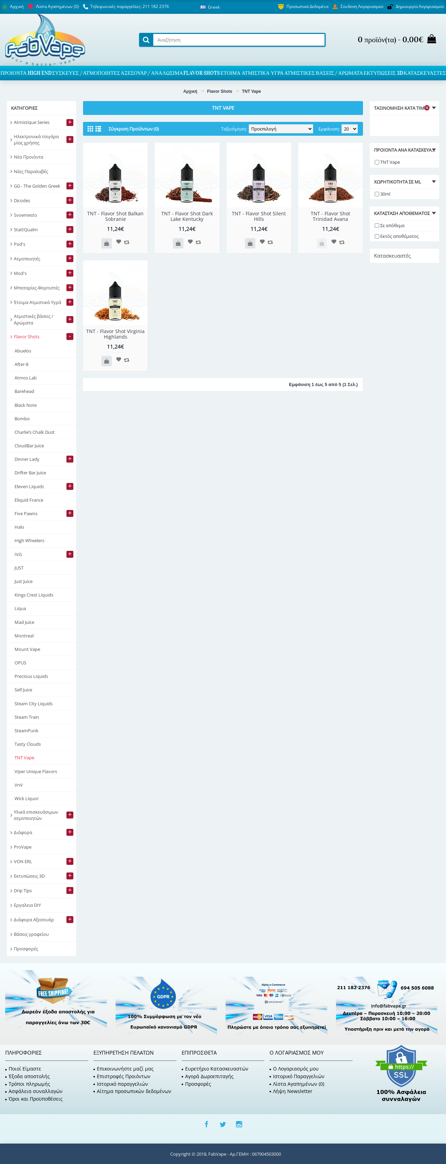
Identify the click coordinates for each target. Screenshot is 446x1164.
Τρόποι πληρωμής (27, 1084)
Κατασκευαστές (392, 255)
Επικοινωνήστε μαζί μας (123, 1068)
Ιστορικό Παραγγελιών (297, 1076)
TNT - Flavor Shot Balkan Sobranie (115, 216)
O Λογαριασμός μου (294, 1068)
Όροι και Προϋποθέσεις (34, 1098)
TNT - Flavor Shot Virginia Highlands (115, 334)
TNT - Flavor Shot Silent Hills (259, 216)
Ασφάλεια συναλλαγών (34, 1091)
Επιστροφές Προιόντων (122, 1076)
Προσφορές (196, 1084)
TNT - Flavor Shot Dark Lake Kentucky (187, 216)
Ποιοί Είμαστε (23, 1068)
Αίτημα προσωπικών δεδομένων (132, 1091)
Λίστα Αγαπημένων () (297, 1084)
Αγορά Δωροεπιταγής (208, 1076)
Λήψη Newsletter (291, 1091)
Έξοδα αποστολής (27, 1076)
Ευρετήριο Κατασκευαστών (215, 1068)
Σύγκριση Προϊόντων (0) (134, 129)
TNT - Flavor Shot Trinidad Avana (330, 216)
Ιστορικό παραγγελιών (120, 1084)
